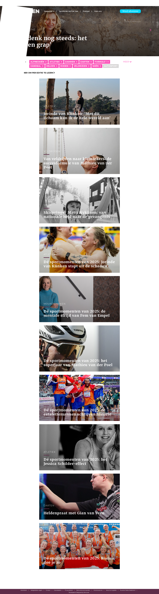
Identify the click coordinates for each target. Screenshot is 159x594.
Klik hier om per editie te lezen (36, 73)
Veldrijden (80, 66)
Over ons (98, 11)
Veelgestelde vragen (36, 590)
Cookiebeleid (57, 590)
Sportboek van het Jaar (68, 11)
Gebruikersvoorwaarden (83, 590)
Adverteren (24, 590)
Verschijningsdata (111, 590)
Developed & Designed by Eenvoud (79, 592)
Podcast (86, 11)
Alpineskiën (37, 62)
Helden (50, 66)
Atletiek (55, 62)
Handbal (35, 66)
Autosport (111, 66)
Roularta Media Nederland (127, 590)
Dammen (70, 62)
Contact (48, 590)
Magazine (48, 11)
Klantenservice (98, 590)
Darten (84, 62)
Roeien (64, 66)
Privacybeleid (69, 590)
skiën (95, 66)
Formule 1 (100, 62)
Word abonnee (130, 11)
